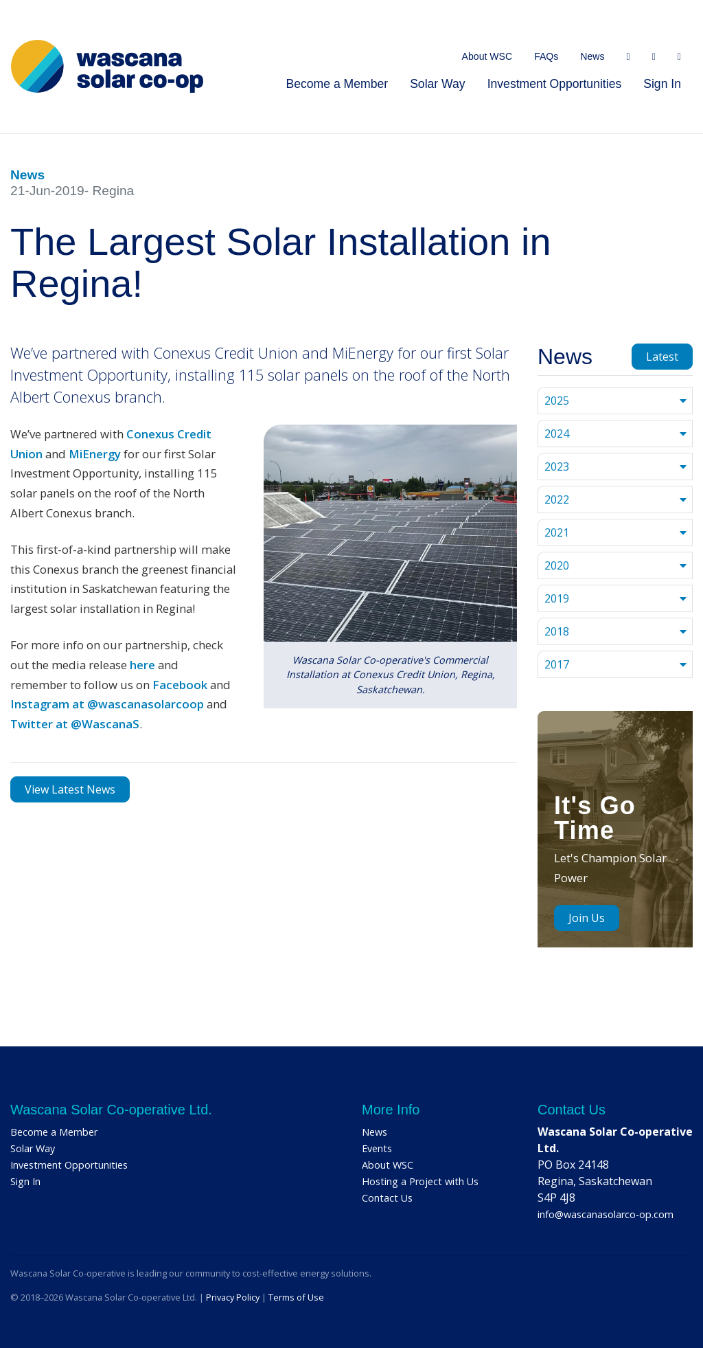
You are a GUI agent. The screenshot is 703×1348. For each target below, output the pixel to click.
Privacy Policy (233, 1297)
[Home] (107, 66)
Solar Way (437, 84)
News (592, 56)
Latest (662, 356)
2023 (556, 466)
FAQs (546, 56)
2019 (556, 598)
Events (377, 1148)
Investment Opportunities (554, 84)
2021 (556, 532)
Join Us (586, 917)
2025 (556, 400)
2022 (556, 499)
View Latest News (70, 789)
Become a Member (337, 84)
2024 (556, 433)
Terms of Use (296, 1297)
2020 (556, 565)
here (142, 665)
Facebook (179, 685)
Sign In (662, 84)
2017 (556, 664)
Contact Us (387, 1197)
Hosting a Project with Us (420, 1181)
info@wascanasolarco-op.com (605, 1214)
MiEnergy (95, 454)
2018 (556, 631)
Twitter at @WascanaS (74, 724)
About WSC (487, 56)
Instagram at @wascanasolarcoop (107, 704)
